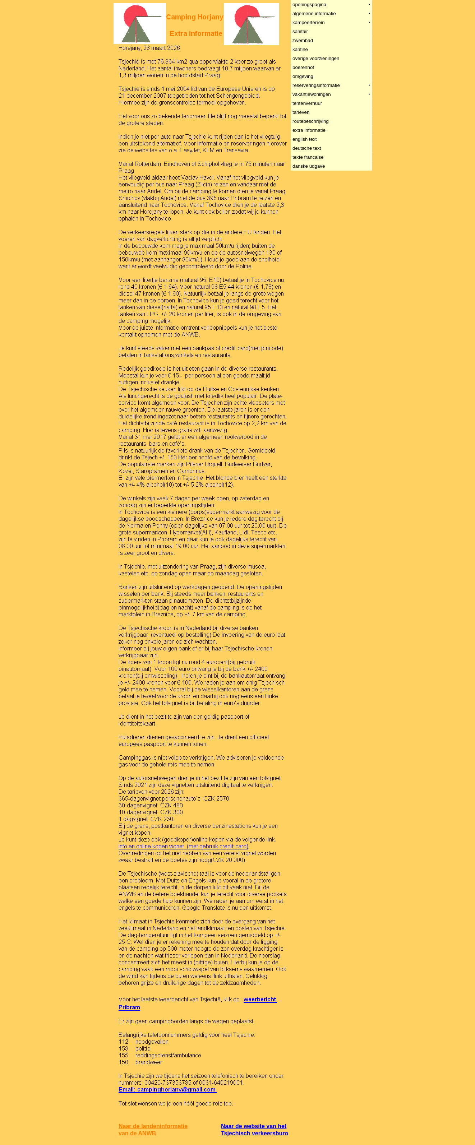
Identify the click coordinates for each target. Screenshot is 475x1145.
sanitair (300, 31)
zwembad (302, 40)
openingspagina (309, 4)
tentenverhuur (307, 103)
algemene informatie (314, 13)
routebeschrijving (310, 121)
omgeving (303, 76)
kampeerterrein (308, 22)
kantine (300, 49)
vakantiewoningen (311, 94)
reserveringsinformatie (316, 85)
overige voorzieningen (316, 58)
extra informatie (309, 130)
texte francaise (308, 157)
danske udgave (308, 166)
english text (304, 139)
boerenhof (303, 67)
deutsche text (306, 148)
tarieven (301, 112)
